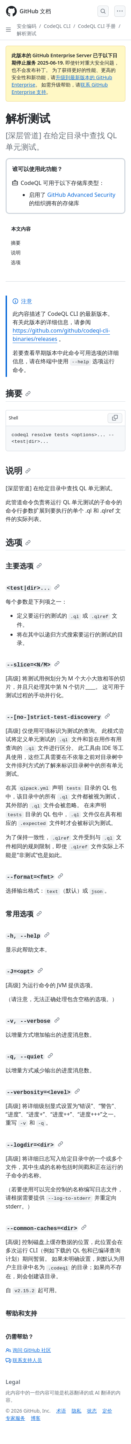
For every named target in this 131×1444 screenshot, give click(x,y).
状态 (92, 1410)
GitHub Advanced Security (81, 195)
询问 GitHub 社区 (28, 1350)
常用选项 (24, 913)
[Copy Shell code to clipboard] (115, 418)
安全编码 (26, 26)
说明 (18, 470)
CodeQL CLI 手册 (97, 26)
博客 (36, 1418)
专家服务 (15, 1418)
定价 (107, 1410)
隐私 (76, 1410)
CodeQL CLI (57, 26)
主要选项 (24, 566)
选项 (18, 542)
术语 (61, 1410)
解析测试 (26, 33)
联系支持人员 (24, 1360)
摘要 (18, 393)
